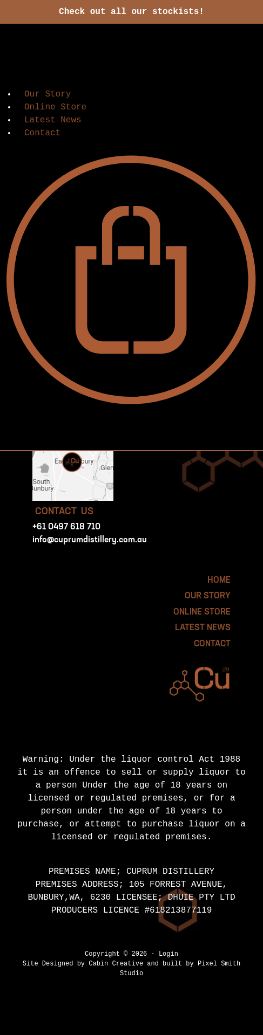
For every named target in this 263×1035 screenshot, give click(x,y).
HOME (219, 580)
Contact (42, 133)
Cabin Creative (116, 964)
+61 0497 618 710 (66, 527)
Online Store (55, 107)
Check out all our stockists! (131, 12)
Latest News (53, 120)
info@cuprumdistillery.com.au (89, 540)
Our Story (47, 94)
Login (168, 954)
